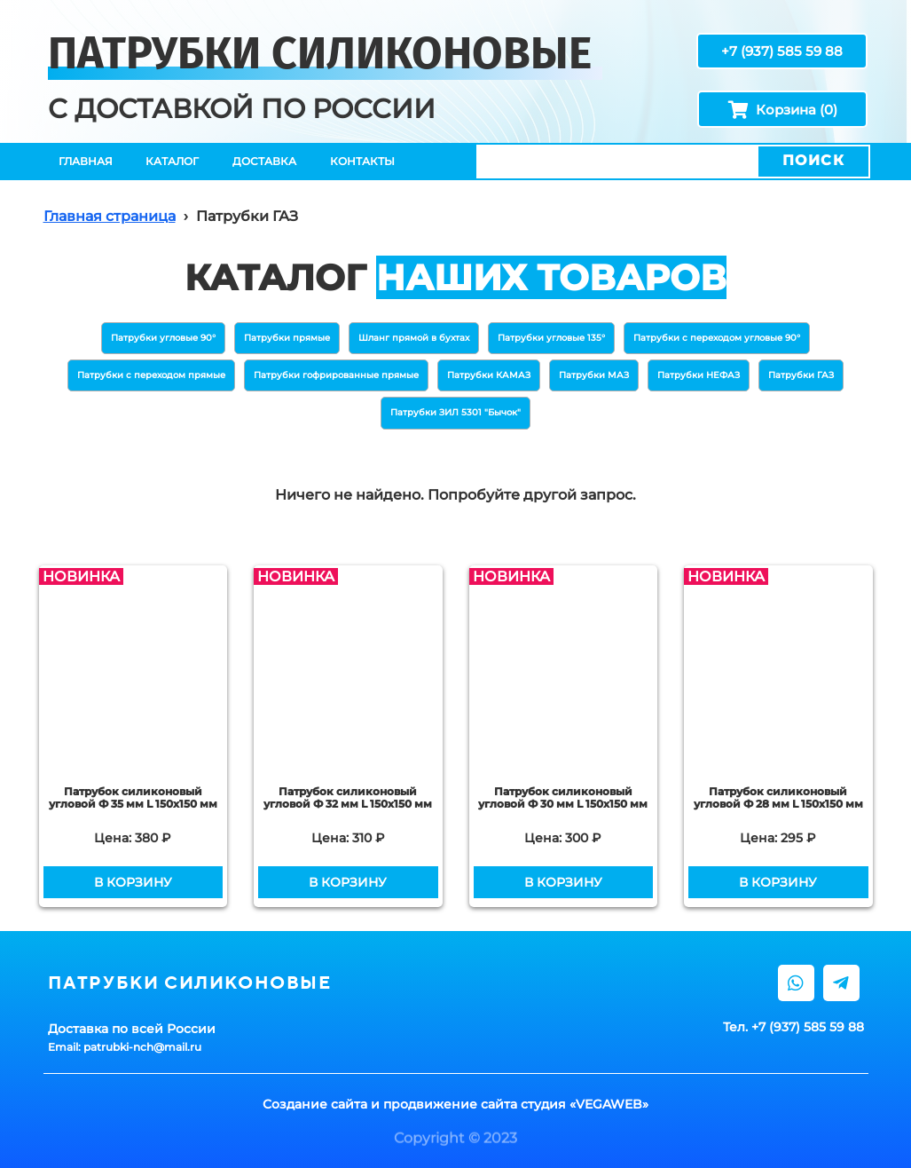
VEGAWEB (609, 1104)
